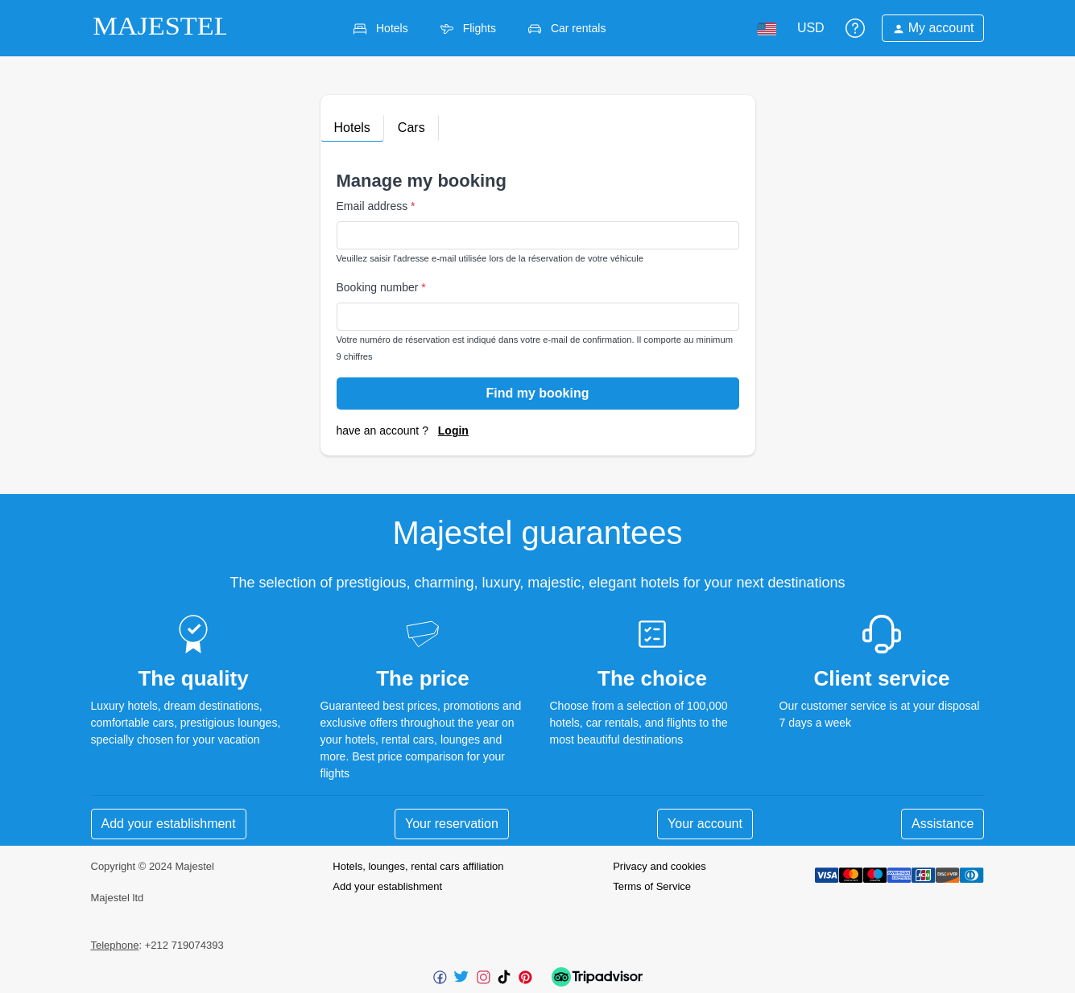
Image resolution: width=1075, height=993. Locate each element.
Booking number (381, 287)
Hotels (352, 127)
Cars (411, 127)
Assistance (943, 823)
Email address (376, 206)
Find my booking (537, 393)
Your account (705, 823)
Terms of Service (652, 886)
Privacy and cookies (659, 866)
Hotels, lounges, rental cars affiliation (418, 866)
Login (453, 430)
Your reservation (451, 823)
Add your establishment (168, 823)
